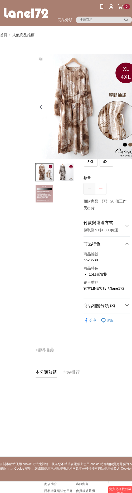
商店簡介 (50, 484)
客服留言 (82, 484)
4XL (106, 162)
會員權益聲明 (85, 491)
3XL (90, 162)
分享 (90, 320)
